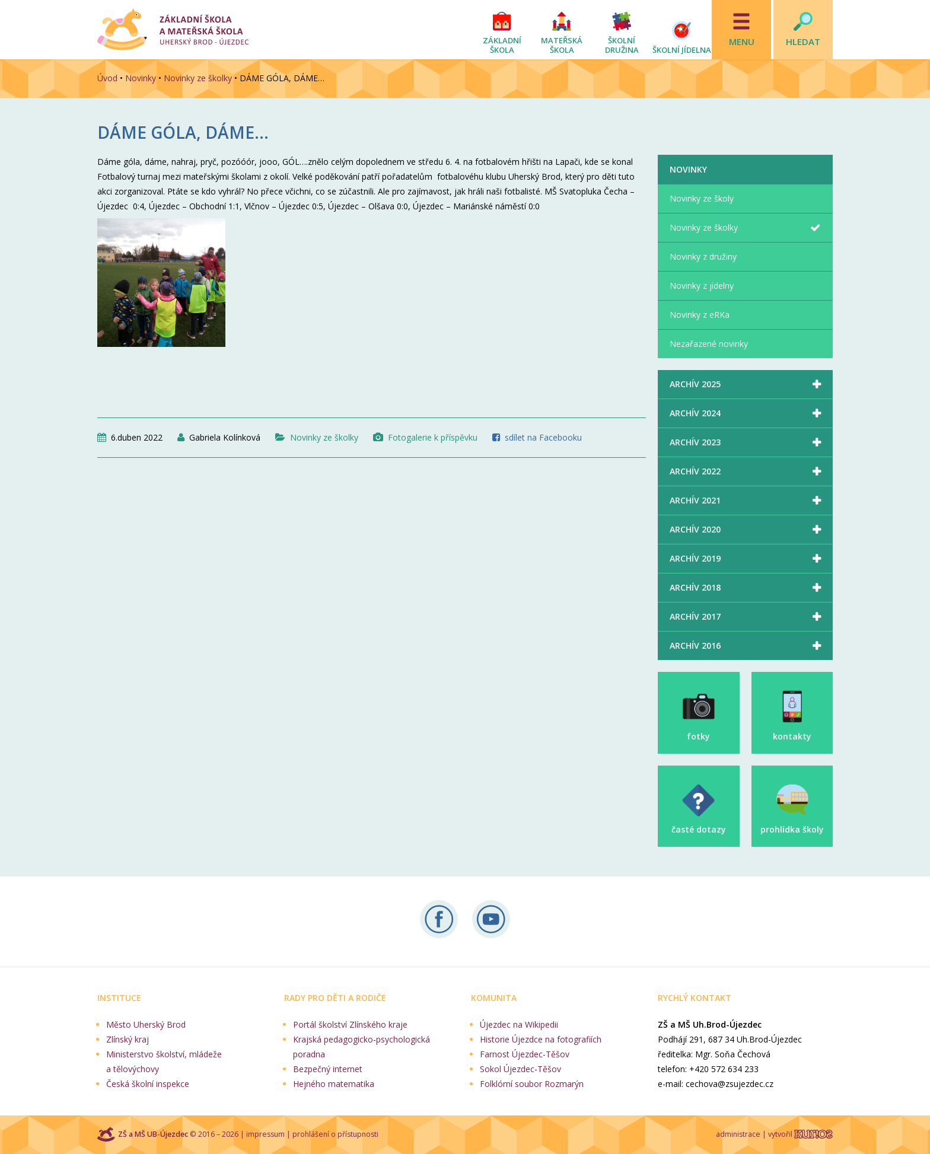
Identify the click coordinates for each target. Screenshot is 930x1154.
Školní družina (622, 45)
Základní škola (502, 45)
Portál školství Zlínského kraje (350, 1024)
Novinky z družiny (703, 256)
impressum (265, 1134)
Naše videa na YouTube (491, 919)
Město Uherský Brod (146, 1024)
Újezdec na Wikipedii (519, 1024)
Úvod (107, 78)
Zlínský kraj (127, 1039)
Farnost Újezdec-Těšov (524, 1054)
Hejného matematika (333, 1083)
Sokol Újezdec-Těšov (520, 1069)
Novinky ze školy (702, 198)
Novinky (140, 78)
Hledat (803, 41)
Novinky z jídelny (702, 285)
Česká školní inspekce (147, 1083)
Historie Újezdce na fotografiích (540, 1039)
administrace (738, 1134)
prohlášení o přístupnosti (335, 1134)
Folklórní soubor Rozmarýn (532, 1083)
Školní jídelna (681, 49)
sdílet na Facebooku (543, 437)
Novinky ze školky (198, 78)
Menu (741, 41)
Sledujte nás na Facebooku (439, 919)
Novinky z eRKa (700, 314)
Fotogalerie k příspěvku (432, 437)
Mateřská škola (561, 45)
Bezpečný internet (327, 1069)
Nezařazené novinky (709, 343)
